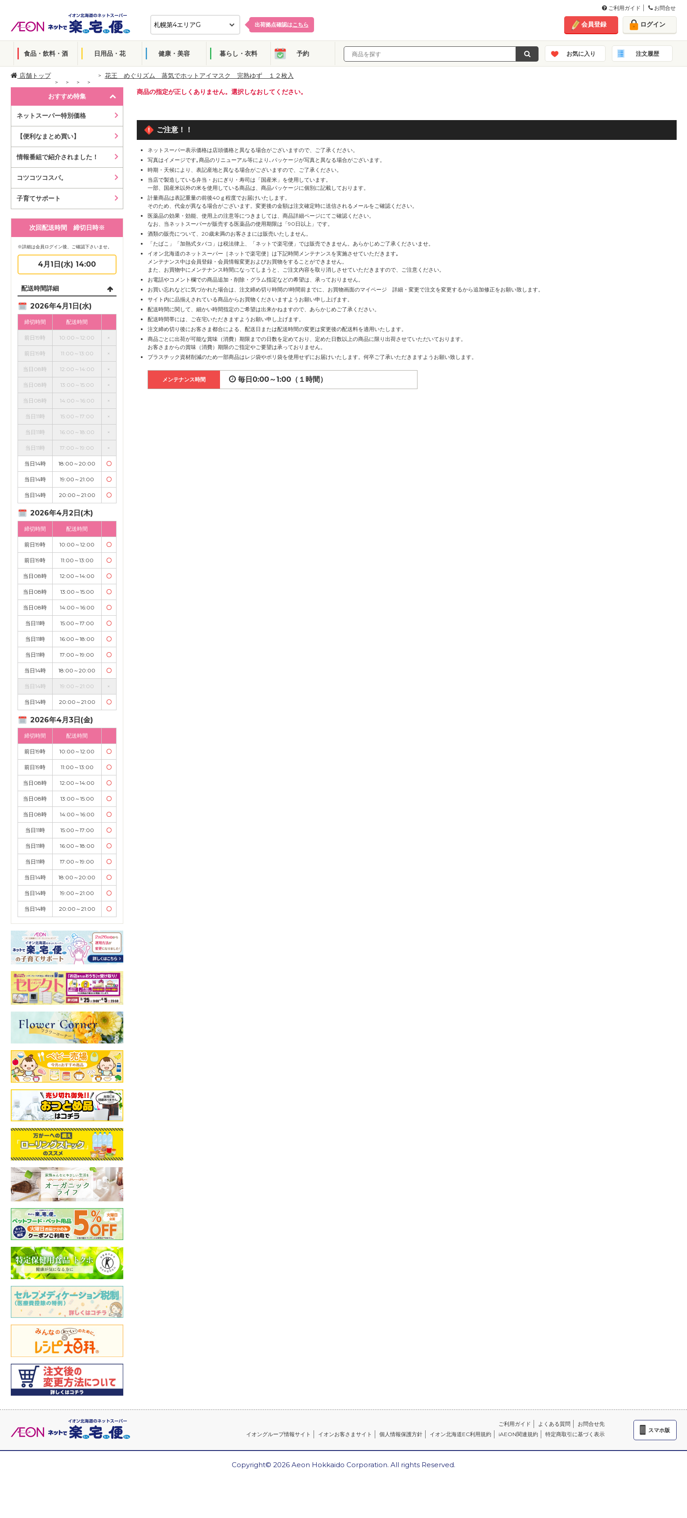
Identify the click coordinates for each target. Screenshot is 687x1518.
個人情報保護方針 (400, 1434)
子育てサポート (39, 198)
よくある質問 (554, 1423)
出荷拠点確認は (282, 24)
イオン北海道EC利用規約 (460, 1434)
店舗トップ (31, 76)
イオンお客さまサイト (345, 1434)
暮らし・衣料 (238, 53)
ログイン (652, 24)
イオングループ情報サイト (278, 1434)
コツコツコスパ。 (42, 178)
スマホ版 (659, 1430)
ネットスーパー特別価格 (51, 116)
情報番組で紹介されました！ (58, 157)
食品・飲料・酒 (46, 53)
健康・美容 (174, 53)
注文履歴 (647, 53)
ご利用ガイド (621, 7)
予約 (302, 53)
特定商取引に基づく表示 (575, 1434)
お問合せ (662, 7)
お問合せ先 (591, 1423)
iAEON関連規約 (518, 1434)
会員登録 (593, 24)
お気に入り (581, 53)
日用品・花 (110, 53)
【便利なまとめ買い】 (48, 136)
